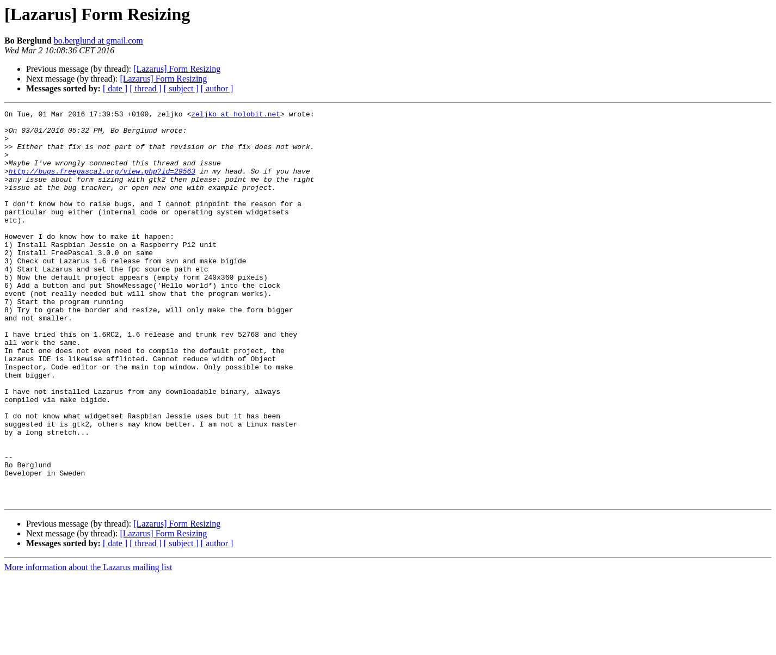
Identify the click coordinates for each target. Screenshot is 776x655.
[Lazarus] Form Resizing (176, 68)
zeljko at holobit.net (235, 115)
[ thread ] (146, 88)
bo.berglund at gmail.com (98, 40)
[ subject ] (181, 88)
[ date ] (115, 88)
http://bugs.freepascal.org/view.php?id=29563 (102, 184)
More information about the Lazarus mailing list (88, 645)
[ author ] (217, 88)
